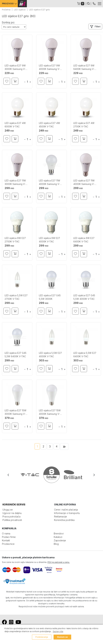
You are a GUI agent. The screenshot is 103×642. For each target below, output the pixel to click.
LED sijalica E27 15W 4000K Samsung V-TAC (50, 412)
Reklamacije (60, 516)
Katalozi (58, 537)
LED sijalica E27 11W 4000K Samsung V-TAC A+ (49, 182)
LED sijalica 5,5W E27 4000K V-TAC (50, 354)
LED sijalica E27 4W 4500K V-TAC (49, 125)
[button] (95, 26)
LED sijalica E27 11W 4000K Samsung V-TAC (84, 182)
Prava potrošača (11, 516)
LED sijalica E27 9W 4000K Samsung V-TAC (49, 67)
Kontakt (6, 540)
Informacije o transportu (67, 513)
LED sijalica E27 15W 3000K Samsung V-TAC (15, 412)
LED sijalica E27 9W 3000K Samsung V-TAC (15, 67)
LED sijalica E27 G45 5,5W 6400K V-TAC (15, 354)
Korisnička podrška (64, 520)
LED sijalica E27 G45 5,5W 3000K (50, 297)
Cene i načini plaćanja (66, 509)
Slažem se (62, 637)
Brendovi (59, 533)
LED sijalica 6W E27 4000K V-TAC (49, 240)
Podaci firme (9, 537)
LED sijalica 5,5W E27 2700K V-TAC (16, 297)
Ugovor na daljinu (12, 513)
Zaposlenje (60, 540)
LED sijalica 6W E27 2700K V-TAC (15, 240)
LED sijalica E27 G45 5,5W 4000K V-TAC (84, 297)
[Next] (64, 446)
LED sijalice (20, 9)
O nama (6, 533)
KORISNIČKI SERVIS (13, 504)
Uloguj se (7, 509)
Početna (6, 9)
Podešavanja (41, 637)
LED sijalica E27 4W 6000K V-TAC (15, 125)
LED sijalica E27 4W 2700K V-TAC (83, 125)
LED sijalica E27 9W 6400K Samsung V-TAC (83, 67)
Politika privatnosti (12, 520)
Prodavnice (8, 543)
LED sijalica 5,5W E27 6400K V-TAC (84, 354)
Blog (56, 543)
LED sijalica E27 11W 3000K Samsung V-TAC (15, 182)
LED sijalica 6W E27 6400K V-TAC (83, 240)
